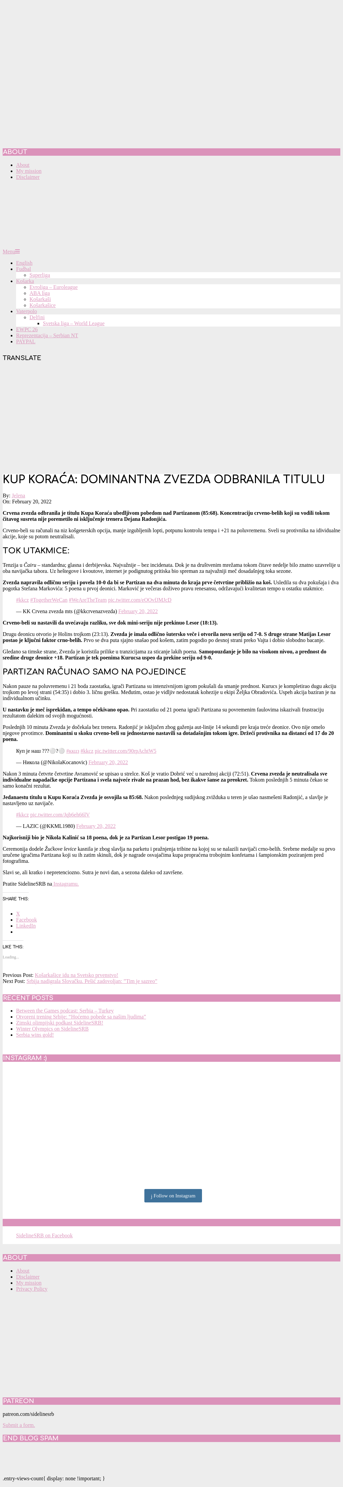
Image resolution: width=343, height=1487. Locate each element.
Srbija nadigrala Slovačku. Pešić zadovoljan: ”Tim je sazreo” (91, 981)
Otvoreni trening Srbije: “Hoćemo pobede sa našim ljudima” (81, 1017)
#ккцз (72, 751)
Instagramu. (65, 884)
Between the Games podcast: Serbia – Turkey (65, 1010)
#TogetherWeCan (48, 600)
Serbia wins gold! (35, 1035)
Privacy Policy (32, 1289)
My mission (29, 1283)
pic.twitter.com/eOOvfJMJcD (140, 600)
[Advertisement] (171, 418)
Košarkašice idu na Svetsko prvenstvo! (76, 975)
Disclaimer (28, 1277)
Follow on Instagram (173, 1196)
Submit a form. (19, 1425)
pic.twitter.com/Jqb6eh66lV (60, 814)
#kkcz (22, 600)
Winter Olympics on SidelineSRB (52, 1029)
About (22, 1271)
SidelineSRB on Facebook (51, 1222)
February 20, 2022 (138, 611)
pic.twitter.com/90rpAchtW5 (125, 751)
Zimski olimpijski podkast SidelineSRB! (59, 1023)
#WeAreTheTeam (88, 600)
